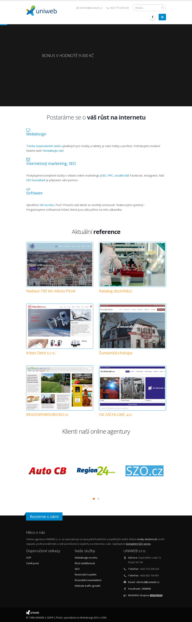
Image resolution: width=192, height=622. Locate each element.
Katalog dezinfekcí (115, 291)
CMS (104, 617)
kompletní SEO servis (138, 544)
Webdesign (36, 134)
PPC (110, 175)
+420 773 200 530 (118, 8)
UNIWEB (146, 588)
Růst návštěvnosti (85, 563)
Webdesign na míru (86, 557)
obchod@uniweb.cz (89, 8)
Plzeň (59, 617)
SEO (103, 175)
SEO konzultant (35, 180)
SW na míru (47, 205)
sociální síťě (122, 175)
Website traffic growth (87, 585)
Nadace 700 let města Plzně (50, 291)
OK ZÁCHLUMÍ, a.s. (115, 414)
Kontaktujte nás (53, 150)
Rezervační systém (85, 574)
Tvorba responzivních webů (43, 146)
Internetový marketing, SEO (51, 163)
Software (34, 193)
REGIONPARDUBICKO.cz (47, 414)
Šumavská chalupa (115, 352)
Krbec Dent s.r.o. (41, 352)
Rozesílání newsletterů (88, 580)
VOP (28, 557)
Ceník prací (32, 563)
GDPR (50, 617)
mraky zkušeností (147, 539)
